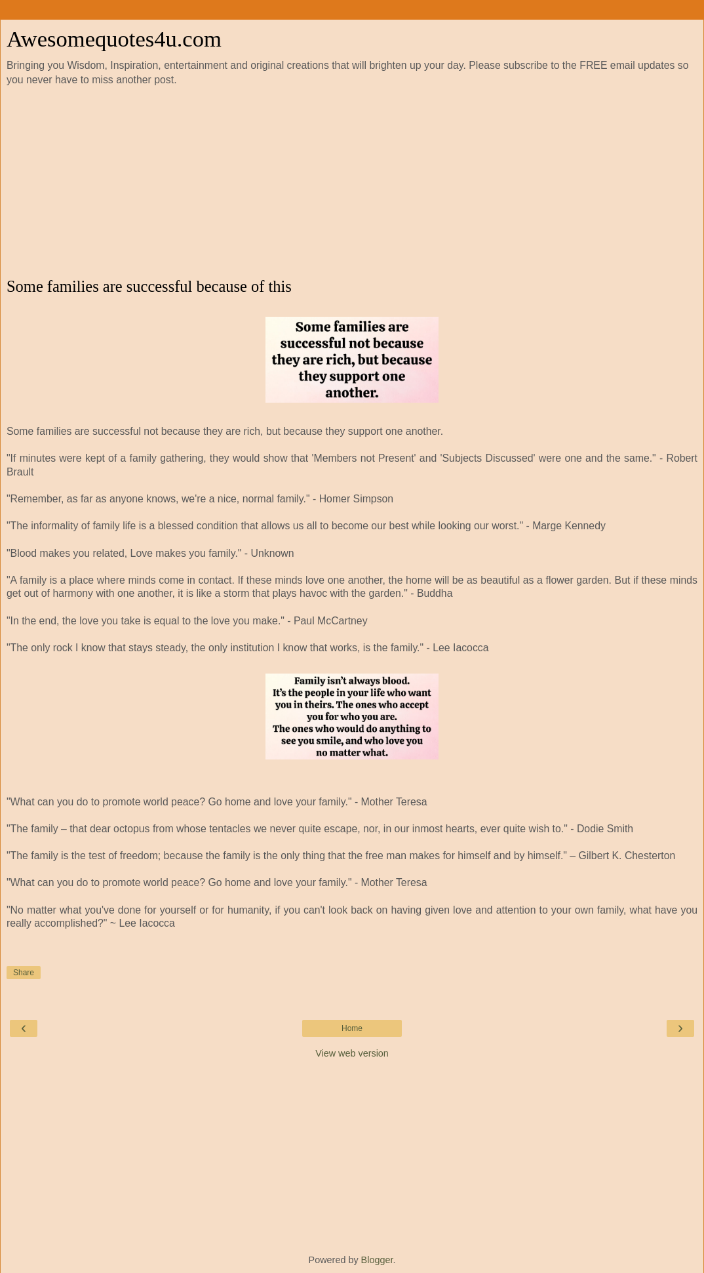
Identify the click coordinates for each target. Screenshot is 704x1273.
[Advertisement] (352, 182)
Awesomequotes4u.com (114, 38)
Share (23, 972)
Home (352, 1028)
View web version (352, 1053)
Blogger (377, 1260)
